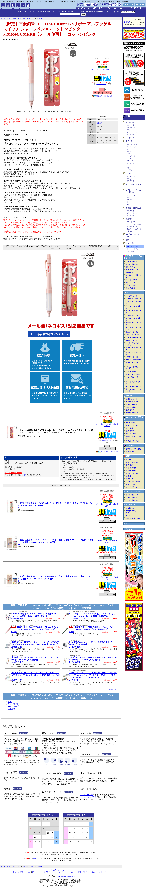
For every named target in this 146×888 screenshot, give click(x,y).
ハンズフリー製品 (131, 404)
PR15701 (21, 655)
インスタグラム (90, 797)
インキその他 (131, 176)
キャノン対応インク (132, 264)
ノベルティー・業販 (74, 872)
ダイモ (129, 151)
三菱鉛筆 (99, 123)
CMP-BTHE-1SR (23, 611)
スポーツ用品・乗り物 (133, 481)
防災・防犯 (129, 465)
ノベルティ (128, 529)
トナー (82, 12)
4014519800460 (86, 625)
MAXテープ (131, 154)
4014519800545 (29, 625)
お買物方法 (15, 872)
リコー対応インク (131, 288)
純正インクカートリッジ (133, 491)
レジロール (130, 163)
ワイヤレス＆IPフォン (133, 441)
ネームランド (131, 156)
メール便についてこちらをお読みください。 (102, 69)
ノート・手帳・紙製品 (134, 224)
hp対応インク (130, 272)
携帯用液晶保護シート (133, 413)
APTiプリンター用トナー (133, 296)
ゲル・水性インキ (132, 125)
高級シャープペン (15, 706)
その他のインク (131, 282)
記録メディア (130, 410)
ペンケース (130, 138)
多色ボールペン (132, 127)
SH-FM (77, 640)
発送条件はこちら (101, 84)
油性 (128, 202)
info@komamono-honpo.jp (66, 876)
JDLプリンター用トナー (133, 340)
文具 (108, 12)
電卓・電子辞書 (132, 144)
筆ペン (129, 197)
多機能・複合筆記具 (133, 208)
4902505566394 (91, 611)
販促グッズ (129, 479)
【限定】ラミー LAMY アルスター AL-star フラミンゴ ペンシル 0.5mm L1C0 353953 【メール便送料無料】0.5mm (35, 629)
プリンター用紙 (131, 285)
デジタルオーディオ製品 (133, 449)
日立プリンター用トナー (133, 332)
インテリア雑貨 (131, 470)
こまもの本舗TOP (53, 870)
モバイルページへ (104, 872)
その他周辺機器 (131, 407)
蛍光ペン (130, 200)
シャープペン (13, 704)
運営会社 (35, 872)
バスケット (64, 870)
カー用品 (128, 460)
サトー (129, 165)
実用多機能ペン (132, 213)
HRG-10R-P (21, 670)
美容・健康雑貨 (131, 468)
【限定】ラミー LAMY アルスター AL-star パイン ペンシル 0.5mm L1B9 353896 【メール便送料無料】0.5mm (92, 629)
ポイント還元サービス (47, 872)
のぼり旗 (115, 12)
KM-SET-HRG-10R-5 (81, 670)
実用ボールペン (132, 132)
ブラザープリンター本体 (133, 298)
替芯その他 (130, 134)
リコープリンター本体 (133, 374)
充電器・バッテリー (132, 399)
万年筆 (128, 173)
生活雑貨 (128, 476)
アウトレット (129, 524)
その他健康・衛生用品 (133, 518)
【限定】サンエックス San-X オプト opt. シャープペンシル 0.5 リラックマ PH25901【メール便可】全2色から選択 (92, 659)
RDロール (130, 161)
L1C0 (20, 625)
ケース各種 (129, 428)
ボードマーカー (132, 195)
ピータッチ (130, 158)
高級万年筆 (130, 179)
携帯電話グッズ (132, 395)
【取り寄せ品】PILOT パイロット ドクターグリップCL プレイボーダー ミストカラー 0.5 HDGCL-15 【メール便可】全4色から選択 (35, 644)
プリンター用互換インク (45, 12)
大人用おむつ (28, 12)
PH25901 (78, 655)
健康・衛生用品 (130, 505)
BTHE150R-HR (79, 611)
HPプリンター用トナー (133, 335)
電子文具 (129, 141)
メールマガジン (86, 795)
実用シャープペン (132, 249)
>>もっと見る (113, 689)
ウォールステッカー (132, 487)
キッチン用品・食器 (132, 473)
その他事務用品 (132, 226)
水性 (128, 204)
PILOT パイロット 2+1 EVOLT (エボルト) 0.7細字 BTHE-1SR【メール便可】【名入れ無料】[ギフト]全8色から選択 (34, 616)
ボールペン (130, 122)
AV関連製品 (130, 445)
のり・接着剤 (131, 222)
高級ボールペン (132, 130)
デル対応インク (131, 267)
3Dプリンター (130, 423)
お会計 (72, 870)
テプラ (129, 168)
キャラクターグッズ (132, 462)
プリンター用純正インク (67, 12)
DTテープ (130, 149)
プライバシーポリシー (89, 872)
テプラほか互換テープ (95, 12)
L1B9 (77, 625)
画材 (127, 240)
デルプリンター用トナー (133, 315)
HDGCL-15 (21, 640)
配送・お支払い (25, 872)
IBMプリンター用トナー (133, 337)
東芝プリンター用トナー (133, 386)
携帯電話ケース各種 (132, 402)
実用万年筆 (130, 181)
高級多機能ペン (132, 211)
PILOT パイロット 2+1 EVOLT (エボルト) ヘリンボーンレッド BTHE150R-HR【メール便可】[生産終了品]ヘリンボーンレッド (92, 616)
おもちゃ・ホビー (131, 484)
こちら (24, 475)
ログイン (127, 22)
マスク (18, 12)
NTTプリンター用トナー (133, 359)
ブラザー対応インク (132, 261)
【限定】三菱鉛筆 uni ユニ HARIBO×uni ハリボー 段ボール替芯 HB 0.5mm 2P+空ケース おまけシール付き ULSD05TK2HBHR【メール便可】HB (55, 542)
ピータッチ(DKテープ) (134, 147)
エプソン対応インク (132, 270)
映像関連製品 (130, 452)
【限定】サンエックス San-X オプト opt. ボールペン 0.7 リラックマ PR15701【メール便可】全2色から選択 (35, 659)
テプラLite (130, 170)
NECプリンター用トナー (133, 357)
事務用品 (129, 219)
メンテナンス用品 (131, 280)
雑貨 (128, 456)
